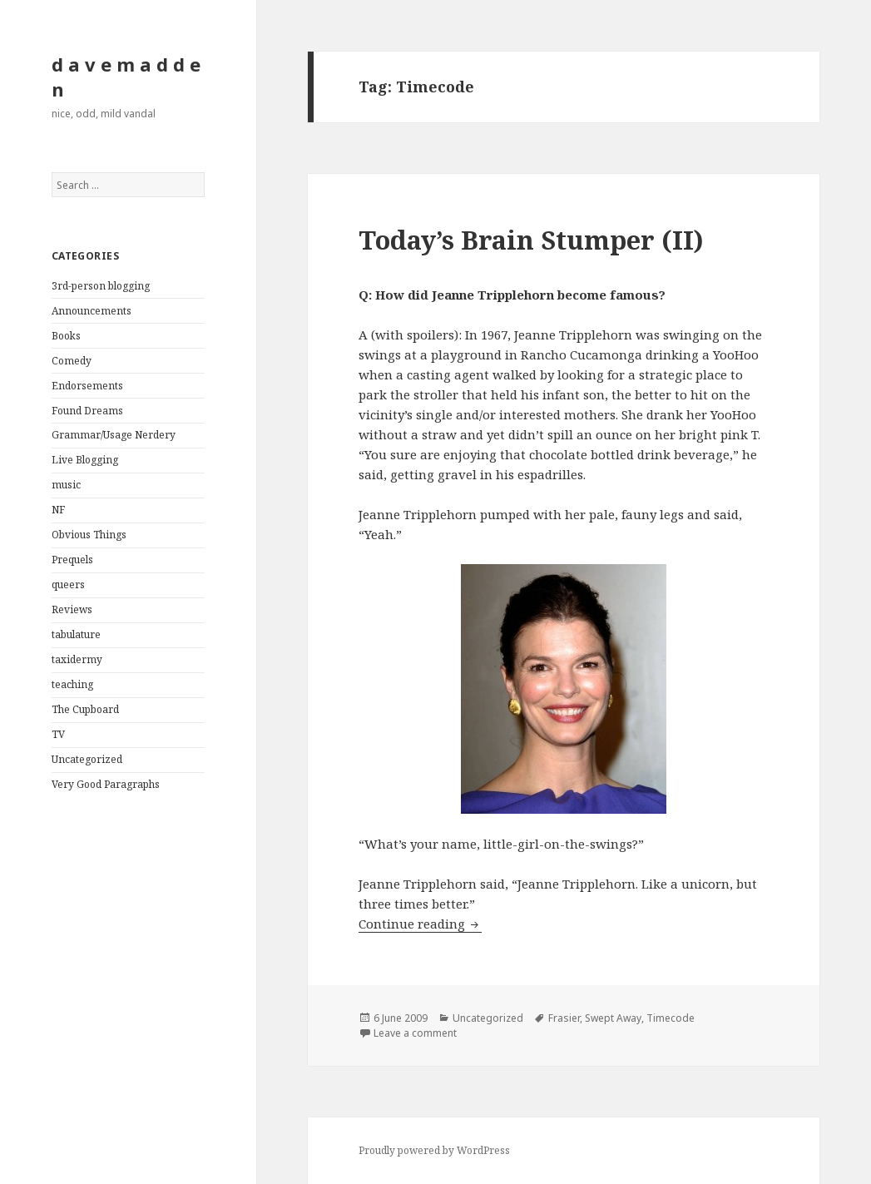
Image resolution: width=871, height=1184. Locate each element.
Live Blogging (85, 460)
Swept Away (613, 1018)
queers (68, 584)
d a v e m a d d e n (126, 77)
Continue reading (420, 923)
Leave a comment (415, 1033)
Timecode (670, 1018)
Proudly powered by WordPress (434, 1150)
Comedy (72, 361)
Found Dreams (87, 411)
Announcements (91, 311)
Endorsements (87, 386)
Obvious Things (89, 535)
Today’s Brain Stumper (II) (531, 239)
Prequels (72, 559)
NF (58, 510)
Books (66, 336)
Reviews (72, 609)
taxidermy (77, 659)
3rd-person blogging (101, 286)
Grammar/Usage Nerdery (114, 435)
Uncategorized (87, 759)
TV (58, 734)
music (66, 485)
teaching (72, 684)
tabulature (76, 634)
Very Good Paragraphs (106, 784)
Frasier (564, 1018)
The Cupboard (85, 709)
